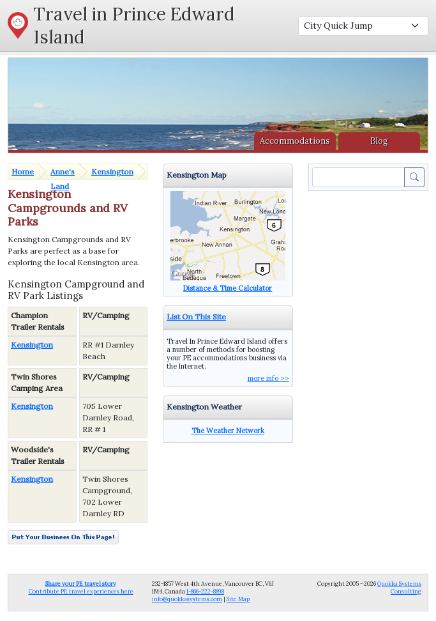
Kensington (112, 171)
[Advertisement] (370, 241)
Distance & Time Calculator (227, 288)
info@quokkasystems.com (187, 598)
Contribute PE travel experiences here (81, 587)
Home (22, 171)
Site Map (238, 598)
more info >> (268, 378)
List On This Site (196, 316)
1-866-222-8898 (205, 591)
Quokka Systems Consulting (399, 587)
